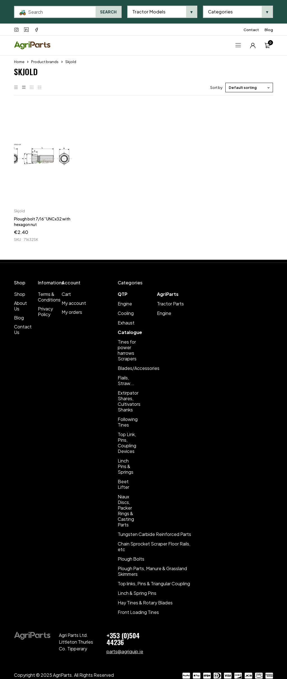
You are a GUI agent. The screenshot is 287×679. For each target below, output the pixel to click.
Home (19, 61)
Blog (269, 29)
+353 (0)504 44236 (123, 638)
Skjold (19, 211)
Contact (251, 29)
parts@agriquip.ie (125, 651)
